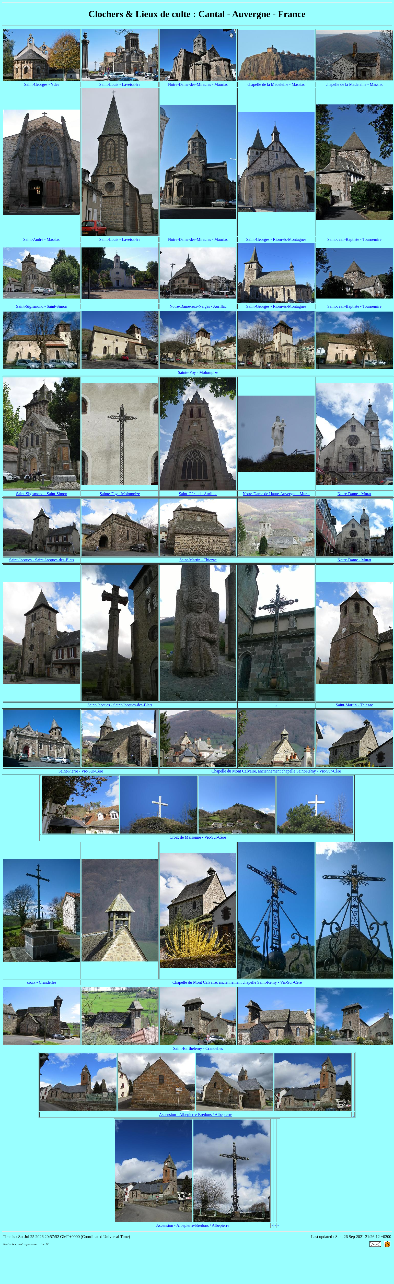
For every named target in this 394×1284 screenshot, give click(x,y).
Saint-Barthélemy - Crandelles (198, 1048)
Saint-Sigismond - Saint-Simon (41, 306)
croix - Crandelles (41, 982)
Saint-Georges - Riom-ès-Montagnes (276, 239)
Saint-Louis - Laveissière (120, 84)
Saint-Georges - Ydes (41, 84)
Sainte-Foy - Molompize (198, 372)
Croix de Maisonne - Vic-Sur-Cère (198, 837)
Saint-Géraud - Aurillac (198, 494)
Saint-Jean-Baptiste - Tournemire (354, 239)
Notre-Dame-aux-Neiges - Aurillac (197, 306)
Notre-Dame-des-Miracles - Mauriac (198, 84)
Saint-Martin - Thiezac (197, 560)
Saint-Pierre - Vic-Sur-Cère (81, 771)
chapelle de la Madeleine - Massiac (276, 84)
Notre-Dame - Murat (354, 494)
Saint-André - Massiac (41, 239)
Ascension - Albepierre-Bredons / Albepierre (195, 1114)
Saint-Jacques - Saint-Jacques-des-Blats (41, 560)
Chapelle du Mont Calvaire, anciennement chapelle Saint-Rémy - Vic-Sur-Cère (276, 771)
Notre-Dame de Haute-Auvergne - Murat (276, 494)
